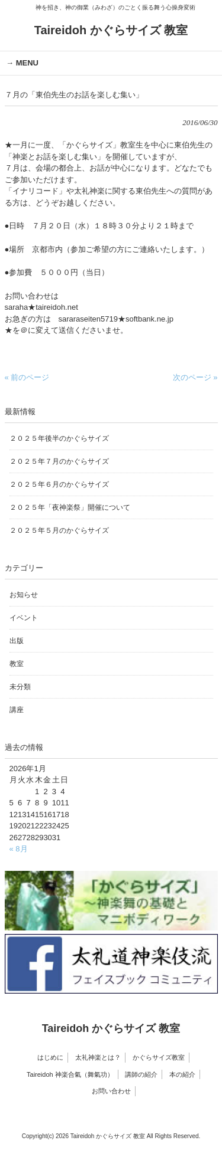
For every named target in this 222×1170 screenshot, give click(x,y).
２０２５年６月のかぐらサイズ (59, 484)
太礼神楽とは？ (98, 1057)
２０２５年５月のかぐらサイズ (59, 530)
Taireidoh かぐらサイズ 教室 (111, 30)
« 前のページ (27, 377)
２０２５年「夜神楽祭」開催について (69, 507)
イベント (23, 618)
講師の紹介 (141, 1074)
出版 (16, 641)
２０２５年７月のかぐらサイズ (59, 461)
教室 (16, 664)
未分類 (20, 687)
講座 (16, 710)
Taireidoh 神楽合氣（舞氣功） (70, 1074)
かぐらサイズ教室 (159, 1057)
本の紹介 (182, 1074)
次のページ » (195, 377)
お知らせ (23, 595)
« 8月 (18, 848)
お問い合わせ (111, 1090)
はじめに (50, 1057)
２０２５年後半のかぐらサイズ (59, 438)
